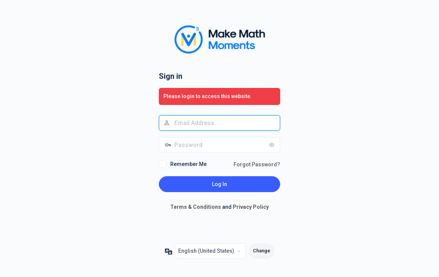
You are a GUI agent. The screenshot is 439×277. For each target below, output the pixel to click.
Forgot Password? (257, 164)
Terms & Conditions (195, 207)
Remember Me (188, 164)
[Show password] (272, 144)
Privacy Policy (251, 207)
